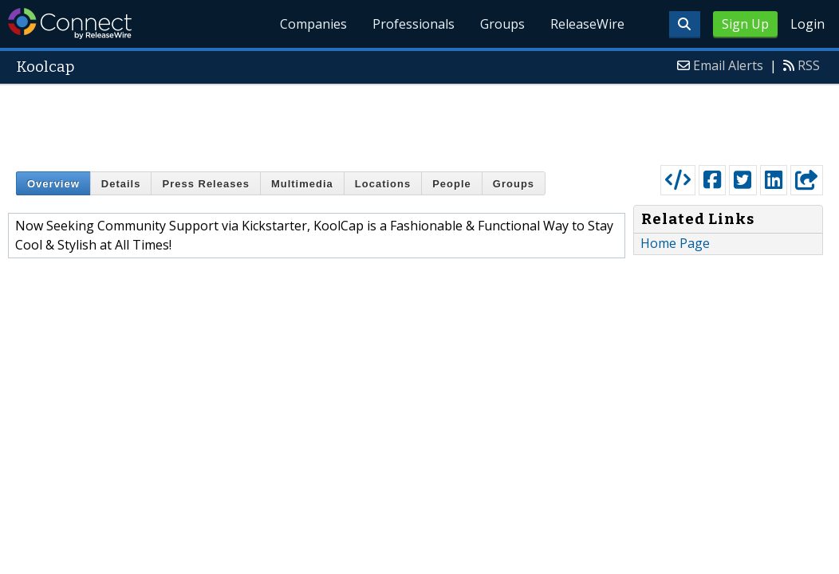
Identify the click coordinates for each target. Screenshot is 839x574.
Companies (313, 24)
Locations (383, 184)
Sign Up (745, 24)
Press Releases (205, 184)
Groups (502, 24)
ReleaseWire (587, 24)
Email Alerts (728, 65)
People (451, 184)
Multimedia (302, 184)
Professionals (413, 24)
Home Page (675, 243)
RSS (809, 65)
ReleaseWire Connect (70, 23)
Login (807, 24)
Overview (53, 184)
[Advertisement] (419, 121)
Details (121, 184)
